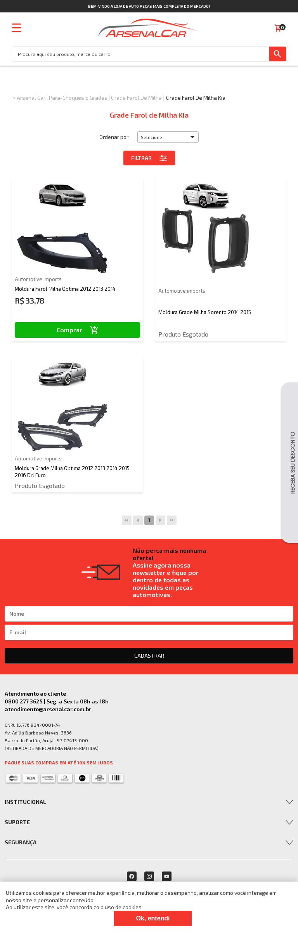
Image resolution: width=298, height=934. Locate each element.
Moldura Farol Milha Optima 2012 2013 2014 (65, 289)
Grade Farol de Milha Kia (195, 97)
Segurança (20, 842)
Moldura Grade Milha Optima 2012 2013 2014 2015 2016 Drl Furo (72, 471)
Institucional (25, 802)
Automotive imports (38, 279)
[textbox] (140, 54)
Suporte (17, 822)
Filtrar (149, 158)
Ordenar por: (114, 137)
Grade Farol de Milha (136, 97)
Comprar (77, 330)
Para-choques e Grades (78, 97)
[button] (168, 137)
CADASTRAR (149, 655)
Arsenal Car (31, 97)
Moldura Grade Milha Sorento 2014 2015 (204, 312)
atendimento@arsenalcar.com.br (48, 709)
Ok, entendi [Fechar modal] (153, 918)
